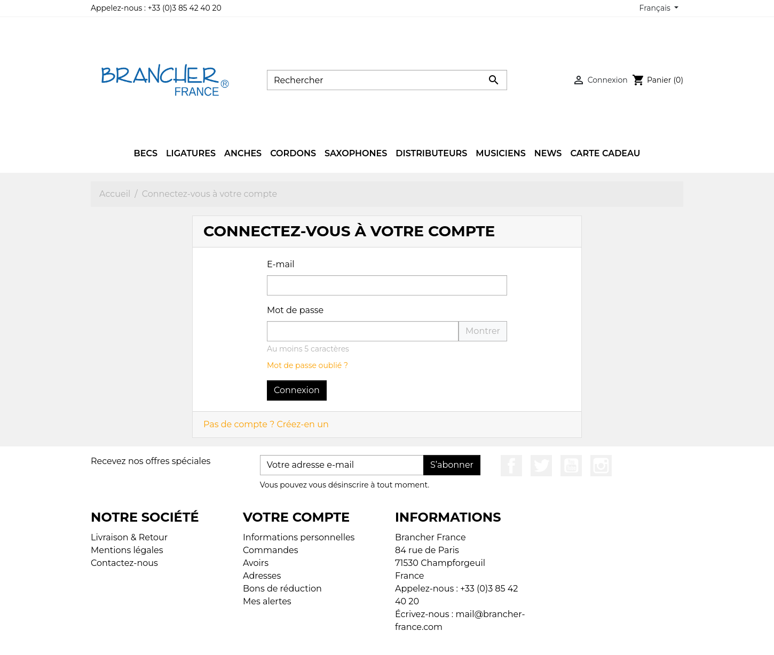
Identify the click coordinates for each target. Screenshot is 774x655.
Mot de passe (295, 310)
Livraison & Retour (129, 537)
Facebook (511, 465)
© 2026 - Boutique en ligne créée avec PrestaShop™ (390, 640)
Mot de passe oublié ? (307, 365)
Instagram (601, 465)
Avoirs (255, 563)
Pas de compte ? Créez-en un (266, 424)
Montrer (482, 331)
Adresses (262, 576)
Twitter (541, 465)
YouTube (571, 465)
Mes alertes (267, 601)
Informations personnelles (298, 537)
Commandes (270, 550)
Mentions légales (127, 550)
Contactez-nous (124, 563)
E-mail (281, 264)
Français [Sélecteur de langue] (656, 8)
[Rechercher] (387, 80)
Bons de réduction (282, 589)
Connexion (297, 390)
